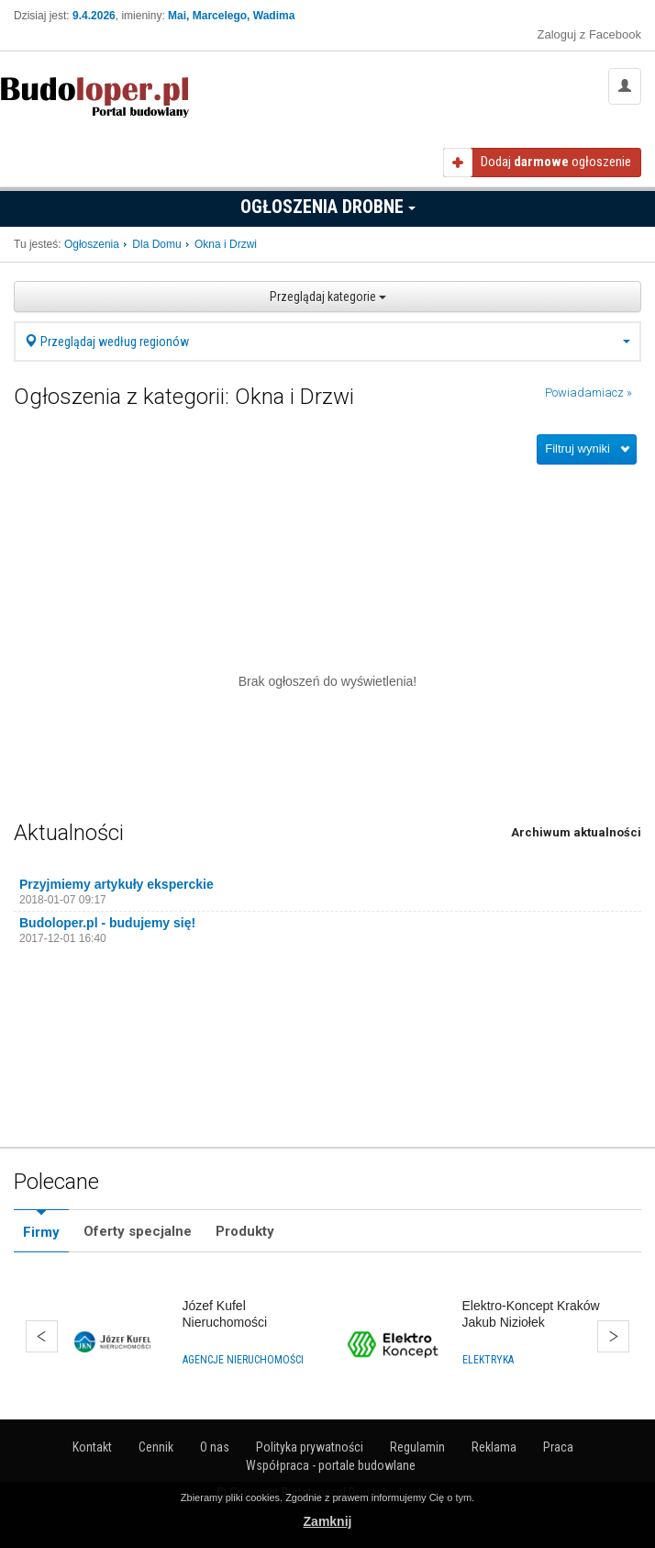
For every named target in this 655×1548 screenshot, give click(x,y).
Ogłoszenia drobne (328, 207)
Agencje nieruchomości (243, 1359)
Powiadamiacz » (588, 392)
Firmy (41, 1232)
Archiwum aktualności (576, 832)
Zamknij (328, 1521)
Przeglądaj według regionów (327, 341)
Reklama (494, 1447)
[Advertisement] (327, 520)
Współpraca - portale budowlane (331, 1465)
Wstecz (42, 1336)
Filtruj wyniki (577, 448)
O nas (214, 1447)
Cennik (156, 1447)
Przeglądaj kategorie (328, 296)
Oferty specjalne (137, 1231)
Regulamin (417, 1447)
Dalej (613, 1336)
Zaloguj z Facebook (589, 34)
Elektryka (488, 1359)
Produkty (245, 1231)
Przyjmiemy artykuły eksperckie (116, 884)
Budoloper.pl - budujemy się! (107, 922)
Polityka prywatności (309, 1447)
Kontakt (92, 1447)
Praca (558, 1447)
